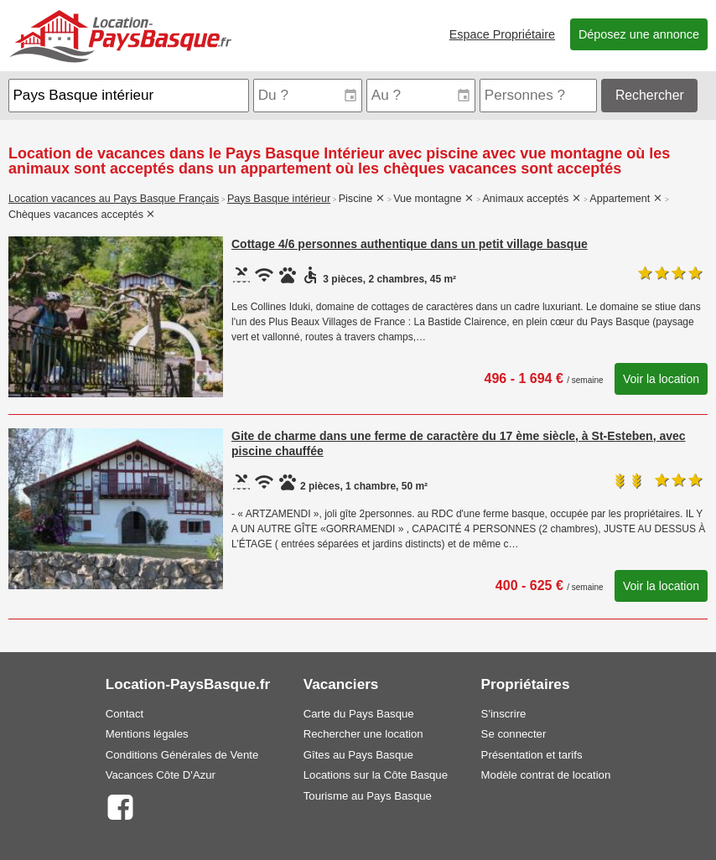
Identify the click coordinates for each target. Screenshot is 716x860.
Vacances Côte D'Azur (160, 775)
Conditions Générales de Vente (182, 755)
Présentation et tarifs (532, 755)
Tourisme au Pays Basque (368, 796)
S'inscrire (504, 713)
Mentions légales (147, 734)
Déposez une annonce (639, 34)
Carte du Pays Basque (359, 713)
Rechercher (649, 95)
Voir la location (661, 379)
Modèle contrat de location (546, 775)
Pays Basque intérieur (278, 199)
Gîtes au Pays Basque (358, 755)
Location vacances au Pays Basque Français (113, 199)
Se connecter (514, 734)
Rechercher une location (363, 734)
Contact (124, 713)
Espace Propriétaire (502, 34)
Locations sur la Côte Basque (376, 775)
